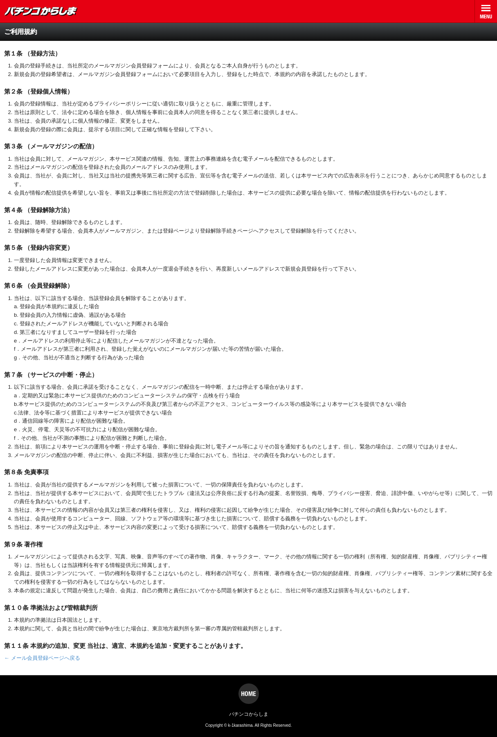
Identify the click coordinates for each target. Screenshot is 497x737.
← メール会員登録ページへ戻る (42, 658)
